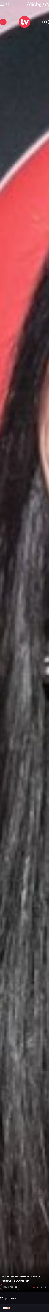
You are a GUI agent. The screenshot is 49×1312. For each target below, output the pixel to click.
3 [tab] (41, 1287)
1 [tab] (34, 1287)
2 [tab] (38, 1287)
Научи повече (10, 1287)
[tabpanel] (24, 646)
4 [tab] (45, 1287)
